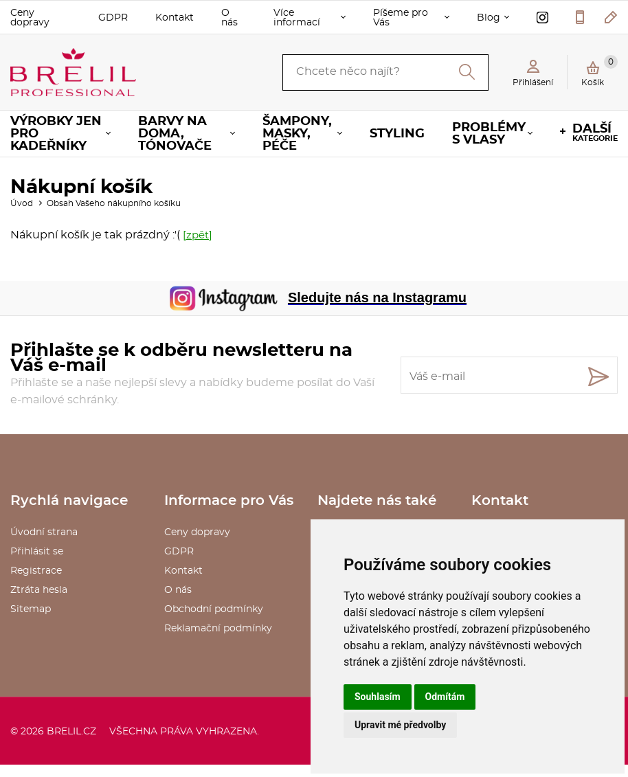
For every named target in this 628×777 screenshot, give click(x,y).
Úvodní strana (44, 532)
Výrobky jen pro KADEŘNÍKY (56, 134)
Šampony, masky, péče (297, 134)
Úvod (21, 203)
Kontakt (174, 18)
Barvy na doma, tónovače (175, 134)
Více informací (296, 17)
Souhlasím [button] (378, 696)
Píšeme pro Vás (400, 17)
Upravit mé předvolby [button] (400, 724)
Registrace (36, 571)
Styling (397, 134)
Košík (599, 71)
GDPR (113, 18)
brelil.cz (71, 731)
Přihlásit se (36, 551)
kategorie (595, 132)
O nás (229, 17)
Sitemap (30, 609)
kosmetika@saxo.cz (611, 17)
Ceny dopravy (29, 17)
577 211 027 (580, 17)
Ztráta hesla (38, 590)
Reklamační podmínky (218, 628)
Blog (488, 18)
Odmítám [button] (445, 696)
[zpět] (197, 235)
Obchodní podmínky (213, 609)
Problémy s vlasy (489, 134)
